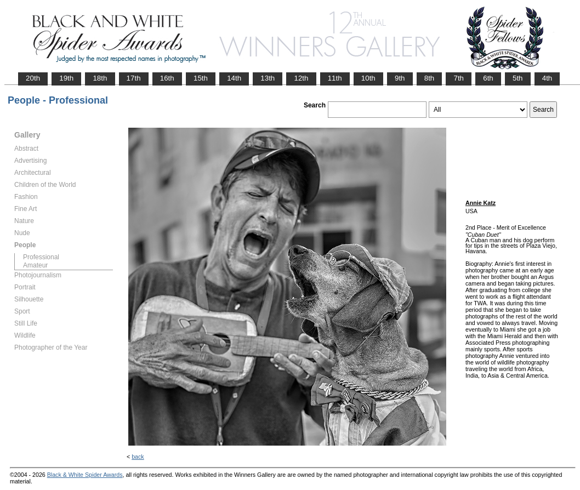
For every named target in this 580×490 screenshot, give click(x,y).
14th (234, 78)
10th (368, 78)
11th (335, 78)
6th (488, 78)
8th (429, 78)
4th (547, 78)
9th (400, 78)
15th (200, 78)
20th (33, 78)
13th (267, 78)
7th (458, 78)
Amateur (35, 265)
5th (518, 78)
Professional (41, 257)
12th (301, 78)
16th (167, 78)
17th (134, 78)
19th (66, 78)
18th (100, 78)
